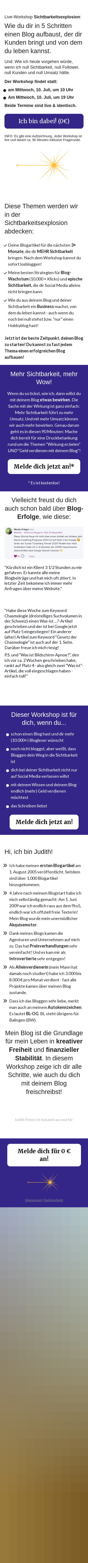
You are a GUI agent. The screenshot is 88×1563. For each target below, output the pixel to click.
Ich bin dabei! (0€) (44, 121)
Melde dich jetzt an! (44, 822)
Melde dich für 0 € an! (44, 1155)
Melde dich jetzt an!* (44, 466)
